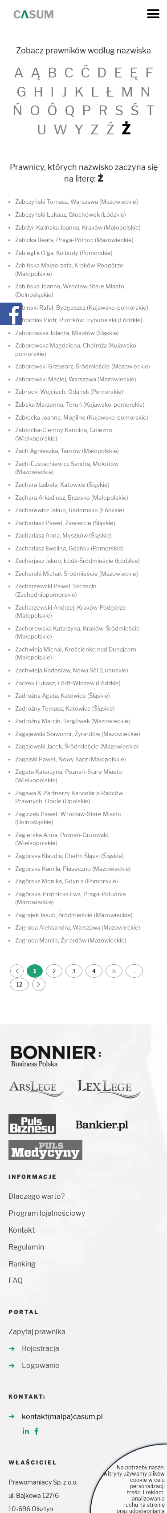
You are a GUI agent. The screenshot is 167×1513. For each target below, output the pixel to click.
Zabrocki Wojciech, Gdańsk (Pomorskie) (69, 391)
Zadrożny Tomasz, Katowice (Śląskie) (65, 708)
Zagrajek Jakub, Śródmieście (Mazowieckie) (74, 914)
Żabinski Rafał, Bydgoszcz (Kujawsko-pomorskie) (81, 307)
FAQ (15, 1280)
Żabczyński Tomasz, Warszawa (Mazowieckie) (76, 201)
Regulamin (26, 1247)
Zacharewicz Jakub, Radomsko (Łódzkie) (69, 510)
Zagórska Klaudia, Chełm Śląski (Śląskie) (69, 855)
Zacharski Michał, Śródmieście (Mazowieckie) (76, 573)
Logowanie (40, 1365)
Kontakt (21, 1230)
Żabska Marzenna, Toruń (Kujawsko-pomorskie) (80, 404)
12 (19, 984)
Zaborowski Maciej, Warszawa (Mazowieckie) (75, 379)
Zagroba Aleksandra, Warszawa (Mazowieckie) (77, 927)
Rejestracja (40, 1348)
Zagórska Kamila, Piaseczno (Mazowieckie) (73, 868)
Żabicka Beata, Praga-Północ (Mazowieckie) (74, 239)
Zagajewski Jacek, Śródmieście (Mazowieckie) (77, 746)
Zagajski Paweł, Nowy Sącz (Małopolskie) (70, 759)
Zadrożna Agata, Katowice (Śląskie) (62, 695)
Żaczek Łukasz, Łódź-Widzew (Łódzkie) (68, 683)
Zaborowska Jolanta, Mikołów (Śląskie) (67, 332)
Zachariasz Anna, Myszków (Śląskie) (63, 535)
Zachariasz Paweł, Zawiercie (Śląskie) (65, 522)
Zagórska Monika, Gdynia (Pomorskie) (66, 881)
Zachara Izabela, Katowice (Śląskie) (62, 484)
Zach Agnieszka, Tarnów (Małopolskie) (67, 450)
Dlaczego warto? (36, 1196)
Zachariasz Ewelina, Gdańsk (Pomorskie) (69, 548)
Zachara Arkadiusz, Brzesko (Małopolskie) (71, 497)
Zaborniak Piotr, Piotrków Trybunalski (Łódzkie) (79, 320)
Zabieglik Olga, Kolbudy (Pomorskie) (64, 252)
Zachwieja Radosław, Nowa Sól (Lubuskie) (71, 670)
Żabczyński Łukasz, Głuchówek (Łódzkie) (70, 214)
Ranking (22, 1264)
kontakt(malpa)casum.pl (62, 1416)
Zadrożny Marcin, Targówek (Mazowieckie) (72, 720)
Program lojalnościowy (46, 1213)
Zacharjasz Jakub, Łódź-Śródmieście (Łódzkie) (77, 560)
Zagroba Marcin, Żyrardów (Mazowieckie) (70, 940)
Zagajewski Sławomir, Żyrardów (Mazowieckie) (77, 733)
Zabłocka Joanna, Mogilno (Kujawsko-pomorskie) (81, 417)
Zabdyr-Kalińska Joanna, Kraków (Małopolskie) (78, 227)
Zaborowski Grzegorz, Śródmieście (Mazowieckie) (82, 366)
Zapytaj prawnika (36, 1331)
